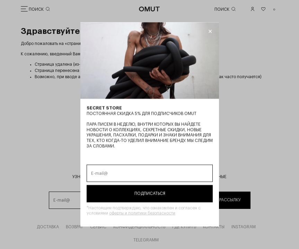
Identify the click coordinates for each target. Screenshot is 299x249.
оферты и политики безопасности (142, 213)
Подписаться (149, 193)
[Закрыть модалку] (210, 31)
